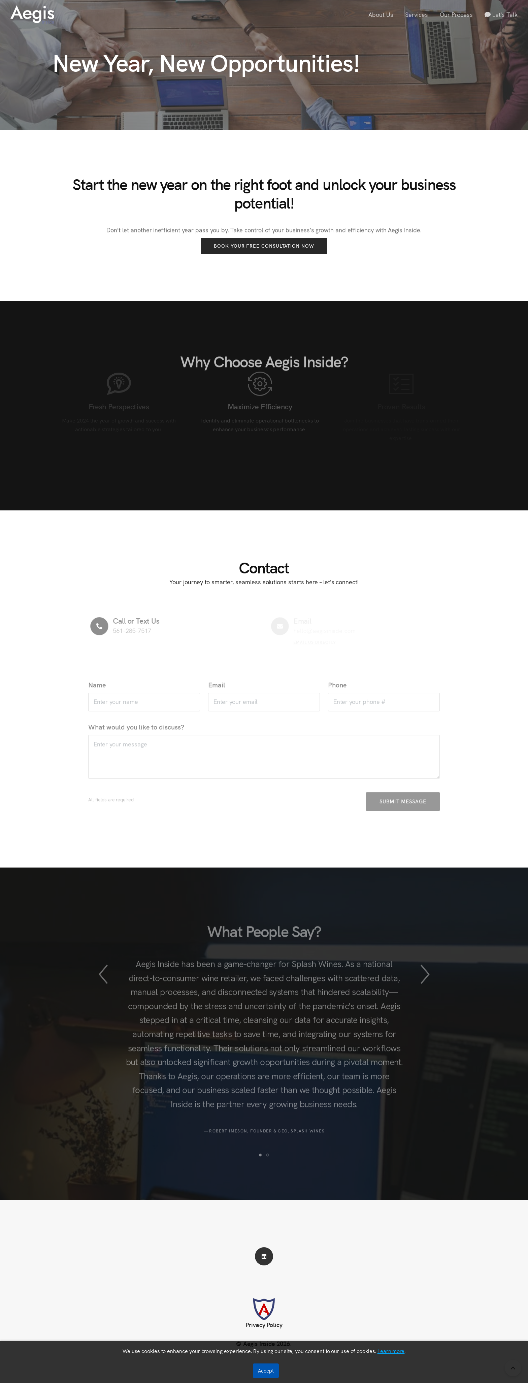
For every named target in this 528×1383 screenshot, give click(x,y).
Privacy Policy (264, 1324)
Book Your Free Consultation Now (264, 245)
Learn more (391, 1350)
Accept (266, 1370)
